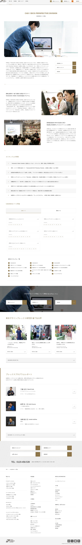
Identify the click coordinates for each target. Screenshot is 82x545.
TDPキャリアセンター (34, 522)
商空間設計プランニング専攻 (11, 494)
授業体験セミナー (64, 3)
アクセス (32, 505)
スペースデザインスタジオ (10, 492)
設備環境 (32, 494)
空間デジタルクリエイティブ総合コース (17, 243)
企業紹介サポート (33, 527)
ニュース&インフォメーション (60, 481)
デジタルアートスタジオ (10, 481)
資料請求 (75, 3)
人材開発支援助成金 (58, 524)
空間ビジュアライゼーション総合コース (52, 219)
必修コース (23, 210)
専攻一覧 (14, 3)
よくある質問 (57, 493)
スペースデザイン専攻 (10, 496)
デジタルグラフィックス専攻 (11, 517)
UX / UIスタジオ (8, 502)
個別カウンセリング (53, 3)
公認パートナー (33, 487)
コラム (56, 500)
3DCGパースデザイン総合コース (50, 231)
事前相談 (56, 528)
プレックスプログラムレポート (36, 486)
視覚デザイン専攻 (9, 486)
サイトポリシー (57, 498)
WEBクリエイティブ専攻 (10, 484)
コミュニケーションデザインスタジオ (12, 512)
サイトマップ (57, 495)
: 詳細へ (10, 351)
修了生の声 (32, 524)
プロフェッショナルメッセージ (36, 532)
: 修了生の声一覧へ (41, 360)
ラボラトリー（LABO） (34, 489)
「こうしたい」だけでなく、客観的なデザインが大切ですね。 (16, 343)
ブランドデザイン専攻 (10, 488)
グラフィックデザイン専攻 (10, 483)
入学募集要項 (33, 503)
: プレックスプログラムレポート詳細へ (41, 435)
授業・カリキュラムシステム (35, 482)
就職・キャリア (26, 3)
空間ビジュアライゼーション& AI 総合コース (18, 231)
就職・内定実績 (33, 529)
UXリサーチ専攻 (9, 506)
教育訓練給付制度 (33, 508)
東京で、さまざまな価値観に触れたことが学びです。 (41, 343)
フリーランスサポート (34, 531)
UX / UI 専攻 (8, 504)
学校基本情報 (57, 490)
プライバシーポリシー (59, 496)
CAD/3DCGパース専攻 (10, 498)
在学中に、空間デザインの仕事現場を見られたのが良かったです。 (65, 343)
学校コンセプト (33, 481)
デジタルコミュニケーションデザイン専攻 (13, 514)
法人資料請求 (57, 526)
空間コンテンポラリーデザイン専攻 (12, 516)
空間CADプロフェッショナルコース (16, 219)
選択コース (58, 210)
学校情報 (19, 3)
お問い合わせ (25, 454)
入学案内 (33, 3)
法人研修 (56, 523)
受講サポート (33, 491)
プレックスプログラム (34, 484)
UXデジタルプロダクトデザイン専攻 (12, 519)
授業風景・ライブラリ (34, 510)
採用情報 (56, 491)
